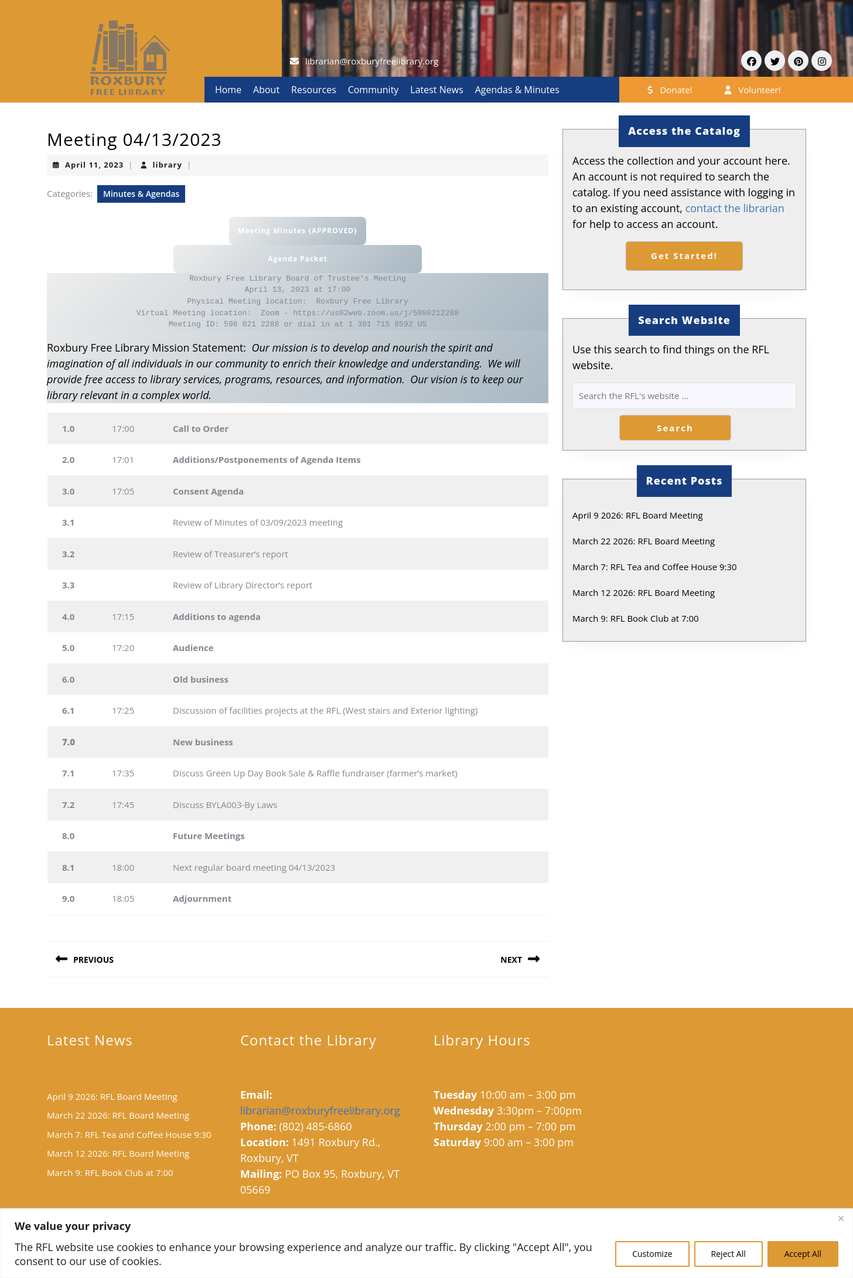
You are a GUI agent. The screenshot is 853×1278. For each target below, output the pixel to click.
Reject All (728, 1253)
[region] (426, 1243)
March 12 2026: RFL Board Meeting (643, 592)
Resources (313, 89)
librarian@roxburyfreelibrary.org (371, 61)
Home (228, 89)
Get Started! (684, 255)
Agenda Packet (297, 259)
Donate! (668, 90)
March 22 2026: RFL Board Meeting (643, 541)
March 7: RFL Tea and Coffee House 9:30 (654, 566)
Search (675, 428)
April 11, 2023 (94, 164)
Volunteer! (751, 90)
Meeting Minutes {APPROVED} (297, 231)
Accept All (802, 1253)
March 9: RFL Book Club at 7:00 (635, 618)
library (167, 164)
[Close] (841, 1218)
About (266, 89)
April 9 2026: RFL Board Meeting (637, 515)
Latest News (436, 89)
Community (373, 89)
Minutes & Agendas (141, 193)
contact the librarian (734, 208)
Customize (652, 1253)
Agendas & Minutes (517, 89)
